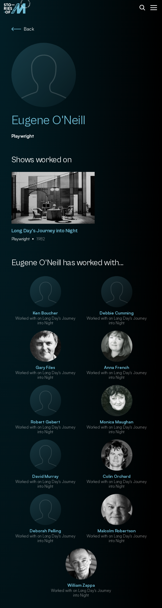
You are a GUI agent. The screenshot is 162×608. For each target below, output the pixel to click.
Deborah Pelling (45, 530)
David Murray (45, 476)
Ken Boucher (45, 313)
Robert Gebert (45, 421)
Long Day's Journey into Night (44, 231)
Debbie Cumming (117, 313)
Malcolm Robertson (117, 530)
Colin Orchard (117, 476)
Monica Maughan (116, 421)
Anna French (116, 367)
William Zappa (81, 585)
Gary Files (45, 367)
